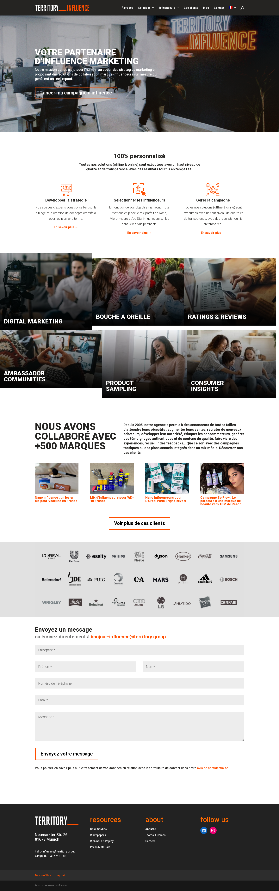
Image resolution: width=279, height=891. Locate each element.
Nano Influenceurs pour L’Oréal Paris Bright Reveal (165, 499)
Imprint (60, 875)
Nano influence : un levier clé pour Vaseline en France (56, 499)
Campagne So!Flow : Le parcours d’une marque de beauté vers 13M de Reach (220, 501)
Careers (150, 841)
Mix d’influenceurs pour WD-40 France (112, 499)
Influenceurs (167, 7)
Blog (206, 7)
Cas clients (191, 7)
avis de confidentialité (213, 768)
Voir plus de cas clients (139, 523)
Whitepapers (98, 835)
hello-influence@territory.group (55, 851)
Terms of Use (43, 875)
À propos (127, 7)
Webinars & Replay (102, 841)
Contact (219, 7)
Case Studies (98, 829)
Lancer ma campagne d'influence (76, 93)
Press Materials (100, 847)
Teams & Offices (155, 835)
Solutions (144, 7)
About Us (151, 829)
